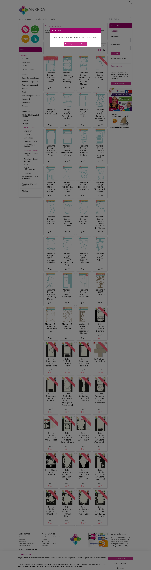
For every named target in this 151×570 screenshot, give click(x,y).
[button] (75, 44)
